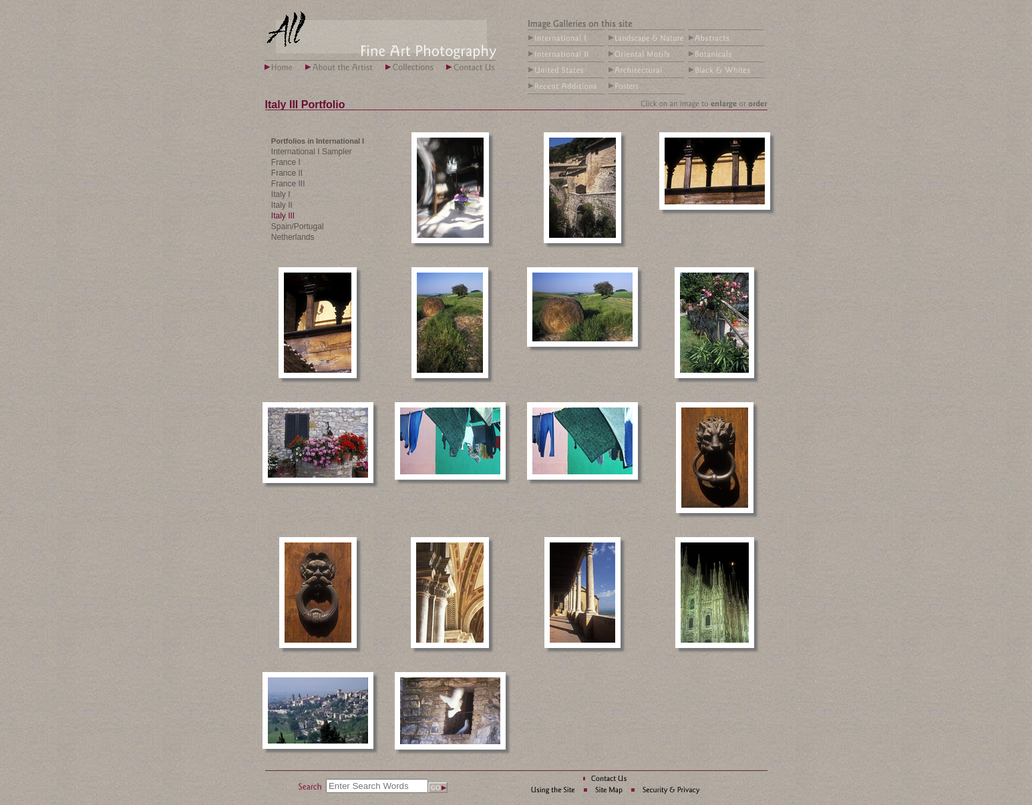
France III (288, 183)
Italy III (283, 215)
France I (286, 162)
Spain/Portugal (297, 226)
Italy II (282, 205)
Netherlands (293, 237)
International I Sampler (311, 151)
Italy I (281, 194)
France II (287, 173)
